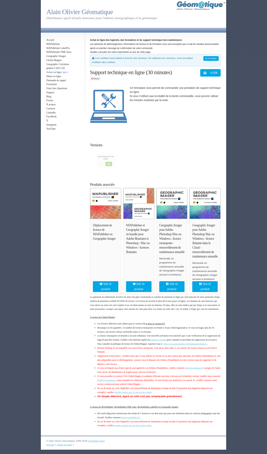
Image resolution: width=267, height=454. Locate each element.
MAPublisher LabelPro (58, 48)
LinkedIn (51, 112)
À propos (51, 104)
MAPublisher (53, 44)
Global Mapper (54, 60)
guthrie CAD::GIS (55, 68)
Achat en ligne (54, 72)
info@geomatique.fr (194, 368)
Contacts (50, 108)
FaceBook (51, 116)
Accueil (50, 40)
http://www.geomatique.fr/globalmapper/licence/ (185, 344)
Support (50, 92)
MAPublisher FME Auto (58, 52)
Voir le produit (105, 286)
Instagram (51, 124)
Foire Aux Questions (56, 88)
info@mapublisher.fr (130, 417)
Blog (48, 96)
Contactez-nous (96, 441)
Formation (51, 84)
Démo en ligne (53, 76)
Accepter (211, 58)
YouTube (51, 128)
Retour (95, 78)
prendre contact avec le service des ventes (133, 392)
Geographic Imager (56, 56)
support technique (158, 340)
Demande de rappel (56, 80)
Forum (49, 100)
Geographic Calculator (57, 64)
